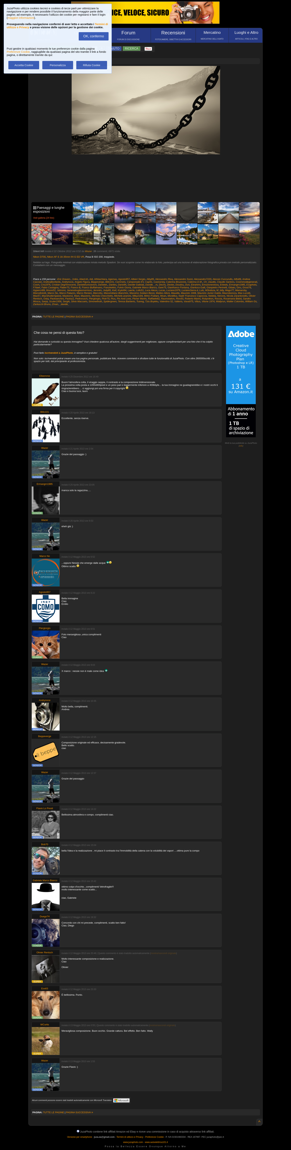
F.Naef (36, 287)
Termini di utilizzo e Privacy (130, 1137)
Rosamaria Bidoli (232, 298)
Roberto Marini (192, 298)
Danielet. (102, 284)
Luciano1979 (173, 290)
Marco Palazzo (67, 293)
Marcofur (97, 293)
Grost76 (247, 287)
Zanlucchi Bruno (42, 304)
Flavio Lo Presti (44, 808)
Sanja (45, 301)
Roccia (218, 298)
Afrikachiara (100, 279)
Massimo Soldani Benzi (141, 293)
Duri (187, 284)
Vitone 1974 (208, 301)
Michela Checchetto (102, 295)
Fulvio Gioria (124, 287)
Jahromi (61, 290)
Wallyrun (220, 301)
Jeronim (97, 290)
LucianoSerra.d (190, 290)
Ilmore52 (51, 290)
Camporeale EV (135, 281)
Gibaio (231, 287)
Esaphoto (251, 284)
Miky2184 (137, 295)
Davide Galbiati (136, 284)
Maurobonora (229, 293)
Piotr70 (105, 298)
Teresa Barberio (126, 301)
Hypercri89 (39, 290)
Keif (114, 290)
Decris (162, 284)
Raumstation (167, 298)
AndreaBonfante (52, 281)
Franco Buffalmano (92, 287)
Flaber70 (64, 287)
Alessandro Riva (164, 279)
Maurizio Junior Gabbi (209, 293)
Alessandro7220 (202, 279)
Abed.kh (83, 279)
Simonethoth (95, 301)
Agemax (112, 279)
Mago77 (229, 290)
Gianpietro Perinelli (217, 287)
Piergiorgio (94, 298)
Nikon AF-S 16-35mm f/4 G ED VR (65, 256)
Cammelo (120, 281)
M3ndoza (210, 290)
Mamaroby (240, 290)
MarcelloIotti (39, 293)
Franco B (76, 287)
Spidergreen (110, 301)
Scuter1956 (55, 301)
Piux (113, 298)
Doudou (179, 284)
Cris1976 (45, 284)
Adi (91, 279)
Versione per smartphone (79, 1137)
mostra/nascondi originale (163, 953)
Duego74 (45, 916)
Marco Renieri (84, 293)
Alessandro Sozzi (183, 279)
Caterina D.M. (194, 281)
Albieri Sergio (138, 279)
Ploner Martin (139, 298)
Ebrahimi (195, 284)
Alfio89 (237, 279)
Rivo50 (179, 298)
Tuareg (140, 301)
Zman (55, 304)
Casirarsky (159, 281)
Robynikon (207, 298)
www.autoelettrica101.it (156, 1142)
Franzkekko (110, 287)
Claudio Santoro (225, 281)
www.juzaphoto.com (133, 1142)
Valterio (178, 301)
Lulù (201, 290)
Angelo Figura (82, 281)
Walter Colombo (235, 301)
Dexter (170, 284)
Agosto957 (124, 279)
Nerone (221, 295)
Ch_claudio (210, 281)
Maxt (76, 295)
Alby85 (150, 279)
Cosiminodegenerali (246, 281)
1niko (75, 279)
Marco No (53, 293)
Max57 (36, 295)
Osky (46, 298)
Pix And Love (124, 298)
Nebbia (212, 295)
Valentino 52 (166, 301)
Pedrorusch (81, 298)
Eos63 (44, 988)
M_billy (220, 290)
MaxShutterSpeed (51, 295)
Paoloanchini (57, 298)
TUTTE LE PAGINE (53, 316)
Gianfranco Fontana (178, 287)
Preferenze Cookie (18, 51)
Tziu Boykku (151, 301)
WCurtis (44, 1024)
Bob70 (44, 844)
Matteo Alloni (163, 293)
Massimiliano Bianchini (116, 293)
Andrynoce (67, 281)
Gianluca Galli (197, 287)
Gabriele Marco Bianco (144, 287)
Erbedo (224, 284)
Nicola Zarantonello (237, 295)
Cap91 (148, 281)
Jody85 (107, 290)
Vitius (197, 301)
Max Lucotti (244, 293)
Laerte (131, 290)
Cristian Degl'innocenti (64, 284)
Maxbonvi (67, 295)
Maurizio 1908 (188, 293)
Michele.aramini (122, 295)
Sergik (66, 301)
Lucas (162, 290)
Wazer (88, 251)
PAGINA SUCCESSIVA (79, 316)
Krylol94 (122, 290)
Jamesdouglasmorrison (79, 290)
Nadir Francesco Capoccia (193, 295)
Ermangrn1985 (237, 284)
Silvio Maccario (79, 301)
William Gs (251, 301)
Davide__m (151, 284)
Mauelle (175, 293)
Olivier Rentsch (45, 952)
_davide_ (64, 304)
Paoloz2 (69, 298)
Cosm (36, 284)
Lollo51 (140, 290)
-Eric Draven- (64, 279)
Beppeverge (97, 281)
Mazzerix (85, 295)
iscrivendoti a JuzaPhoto (59, 352)
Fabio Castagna (49, 287)
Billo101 (109, 281)
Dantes (113, 284)
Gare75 (162, 287)
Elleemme (44, 375)
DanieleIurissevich (87, 284)
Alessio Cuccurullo (222, 279)
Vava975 (188, 301)
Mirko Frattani (151, 295)
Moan (163, 295)
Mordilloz (172, 295)
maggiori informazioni (21, 17)
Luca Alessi (151, 290)
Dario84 (122, 284)
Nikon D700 (39, 256)
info (241, 446)
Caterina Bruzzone (176, 281)
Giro (239, 287)
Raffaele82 (154, 298)
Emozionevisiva (210, 284)
